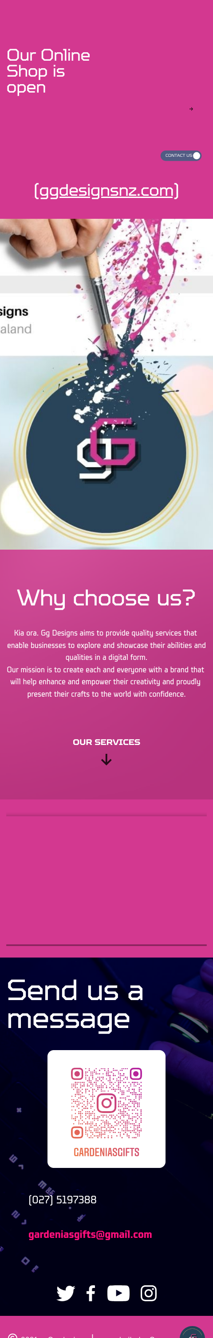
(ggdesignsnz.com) (106, 190)
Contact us (179, 156)
